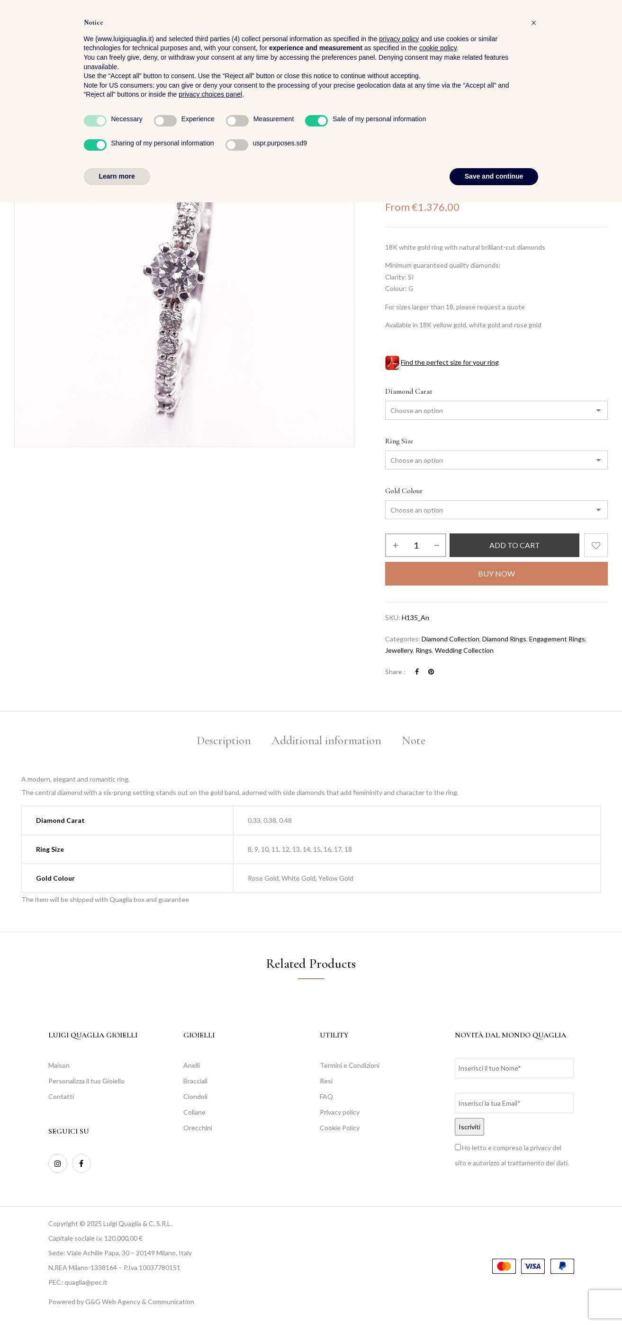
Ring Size (399, 441)
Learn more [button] (117, 1299)
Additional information (326, 740)
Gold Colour (404, 491)
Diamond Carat (409, 391)
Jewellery (425, 136)
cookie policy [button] (438, 1171)
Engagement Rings (557, 639)
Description (224, 740)
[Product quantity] (415, 545)
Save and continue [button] (494, 1299)
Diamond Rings (504, 639)
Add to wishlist (596, 545)
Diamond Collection (450, 639)
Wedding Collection (464, 650)
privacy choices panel (210, 1217)
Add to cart (514, 545)
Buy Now (496, 573)
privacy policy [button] (399, 1161)
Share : (395, 671)
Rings (455, 136)
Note (413, 740)
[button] (600, 33)
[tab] (224, 742)
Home (393, 136)
